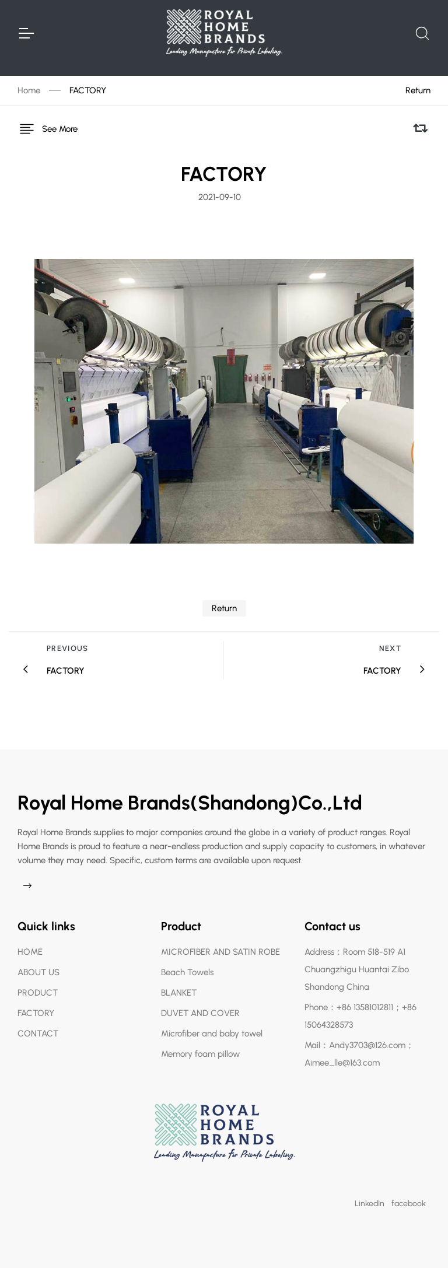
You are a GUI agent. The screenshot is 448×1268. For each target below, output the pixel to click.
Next (390, 648)
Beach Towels (187, 972)
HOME (30, 952)
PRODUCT (38, 992)
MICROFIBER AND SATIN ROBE (220, 952)
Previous (67, 648)
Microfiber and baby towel (211, 1033)
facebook (408, 1204)
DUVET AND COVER (200, 1013)
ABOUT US (39, 972)
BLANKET (179, 992)
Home (29, 90)
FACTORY (87, 90)
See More (48, 129)
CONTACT (38, 1033)
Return (417, 90)
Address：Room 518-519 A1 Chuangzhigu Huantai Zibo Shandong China (356, 969)
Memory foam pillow (200, 1054)
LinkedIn (369, 1204)
